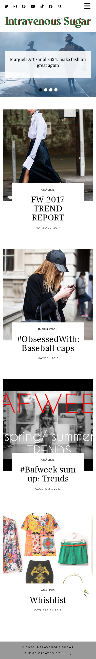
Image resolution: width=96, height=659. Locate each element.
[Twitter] (6, 6)
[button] (89, 6)
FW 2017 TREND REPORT (48, 209)
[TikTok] (42, 6)
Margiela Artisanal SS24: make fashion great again (48, 62)
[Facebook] (51, 6)
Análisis (48, 189)
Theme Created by (48, 653)
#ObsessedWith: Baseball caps (48, 343)
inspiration (48, 329)
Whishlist (48, 600)
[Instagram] (15, 6)
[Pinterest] (24, 6)
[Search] (60, 6)
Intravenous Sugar (55, 647)
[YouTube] (33, 6)
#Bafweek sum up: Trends (48, 474)
